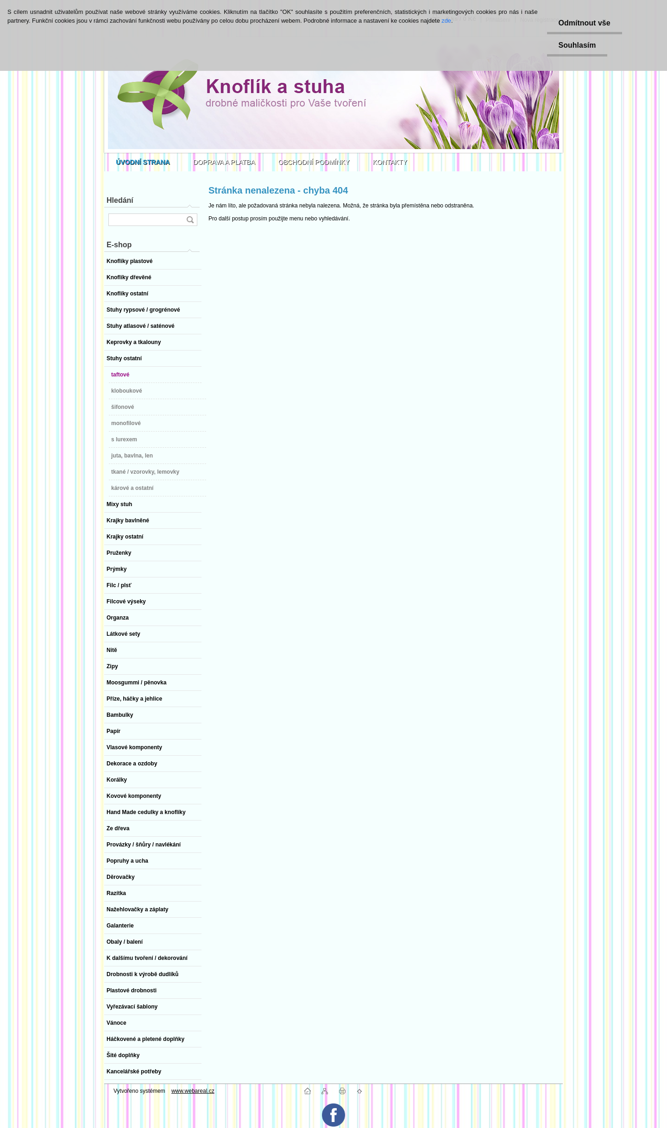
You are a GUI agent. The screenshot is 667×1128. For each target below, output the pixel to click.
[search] (190, 220)
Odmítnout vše (584, 23)
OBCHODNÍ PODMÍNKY (314, 162)
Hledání (120, 200)
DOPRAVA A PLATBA (224, 162)
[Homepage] (143, 162)
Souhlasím (577, 45)
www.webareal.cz (192, 1091)
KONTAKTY (390, 162)
